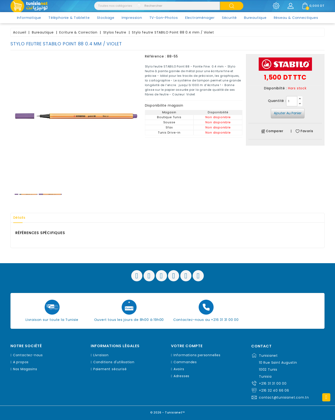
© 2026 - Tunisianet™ (168, 412)
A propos (21, 362)
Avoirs (179, 369)
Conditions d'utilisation (113, 362)
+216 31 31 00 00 (273, 383)
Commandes (185, 362)
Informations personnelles (197, 355)
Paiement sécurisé (110, 369)
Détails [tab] (20, 217)
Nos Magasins (25, 369)
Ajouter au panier (288, 113)
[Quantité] (291, 101)
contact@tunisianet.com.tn (284, 397)
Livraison (101, 355)
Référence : (155, 56)
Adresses (181, 376)
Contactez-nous (28, 355)
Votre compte (187, 346)
